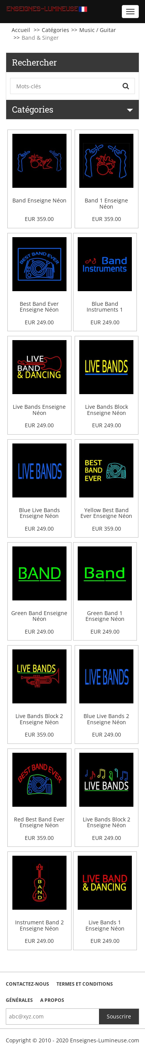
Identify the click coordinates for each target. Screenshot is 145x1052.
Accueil (21, 30)
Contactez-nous (27, 984)
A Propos (52, 1000)
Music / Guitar (97, 30)
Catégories (55, 30)
